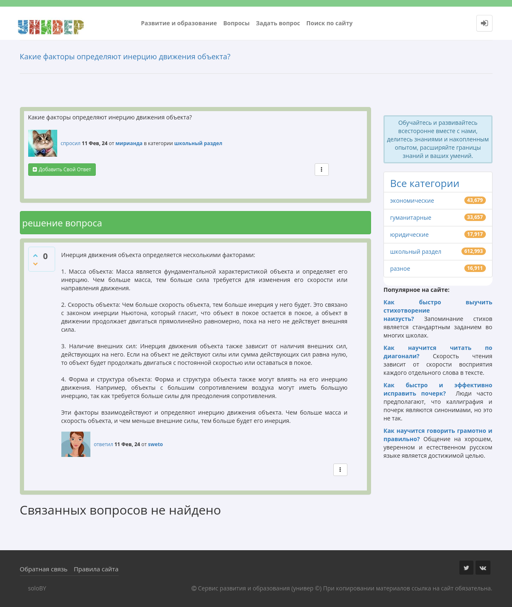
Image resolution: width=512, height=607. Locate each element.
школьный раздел (198, 143)
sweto (155, 444)
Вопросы (236, 23)
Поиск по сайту (329, 23)
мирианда (128, 143)
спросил (70, 143)
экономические (412, 200)
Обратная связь (44, 569)
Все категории (424, 183)
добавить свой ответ (65, 169)
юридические (409, 234)
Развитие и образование (179, 23)
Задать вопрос (278, 23)
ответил (103, 444)
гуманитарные (410, 217)
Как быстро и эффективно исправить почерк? (438, 389)
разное (400, 268)
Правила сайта (96, 569)
